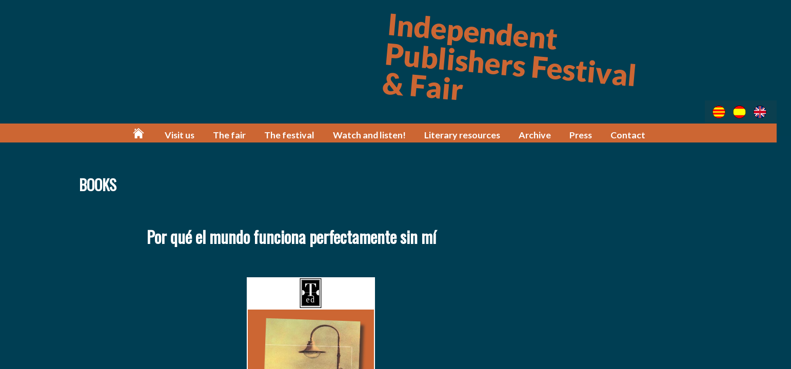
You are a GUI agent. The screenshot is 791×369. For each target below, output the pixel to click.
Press (585, 134)
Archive (540, 134)
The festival (298, 134)
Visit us (190, 134)
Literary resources (468, 134)
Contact (632, 134)
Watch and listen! (377, 134)
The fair (240, 134)
